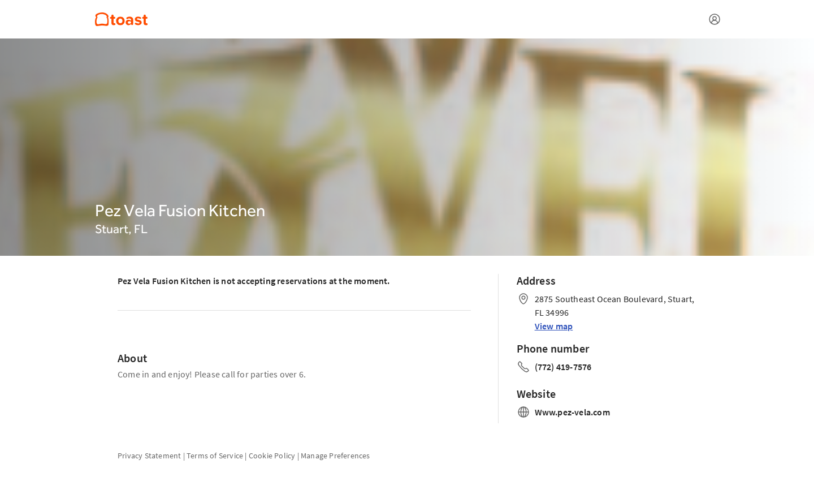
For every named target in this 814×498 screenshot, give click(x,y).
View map (554, 326)
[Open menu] (714, 19)
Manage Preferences (335, 455)
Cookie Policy (272, 455)
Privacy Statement (149, 455)
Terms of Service (215, 455)
